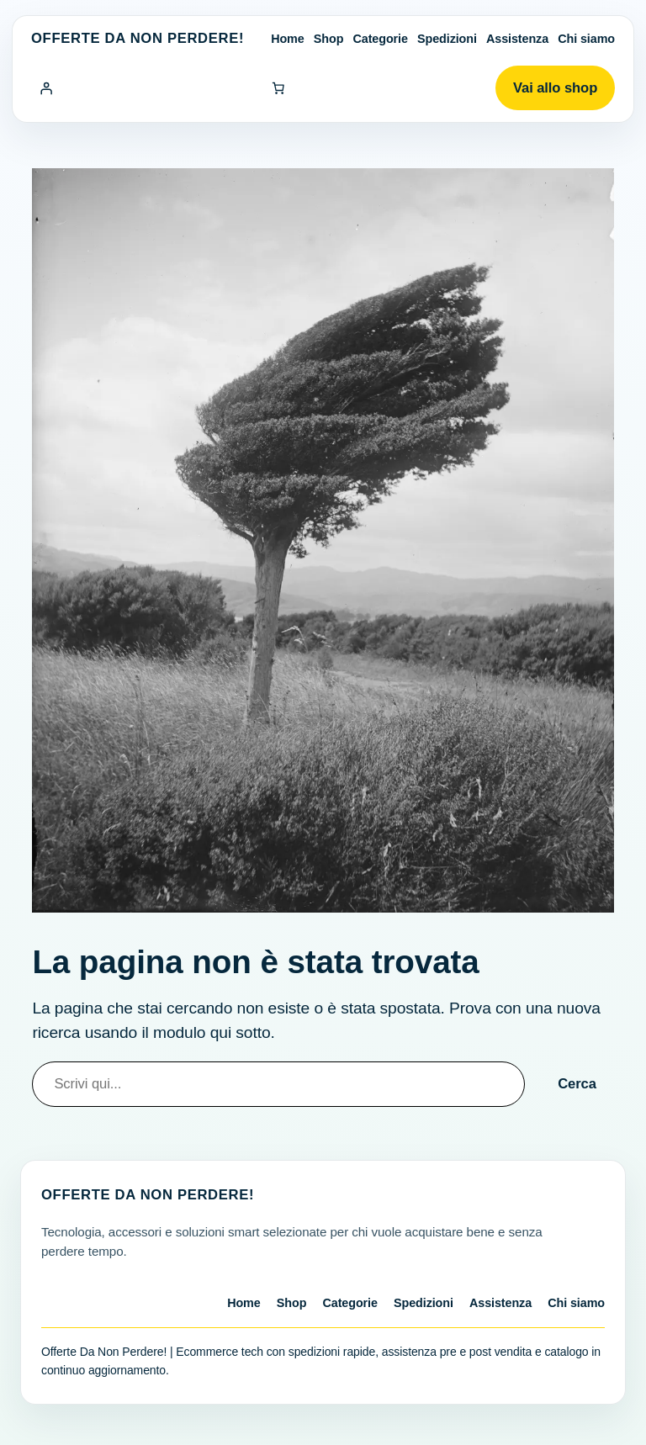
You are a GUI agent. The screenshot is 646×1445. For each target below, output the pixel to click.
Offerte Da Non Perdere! (137, 38)
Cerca (577, 1084)
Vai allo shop (555, 88)
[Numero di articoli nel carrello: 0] (278, 88)
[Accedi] (46, 88)
